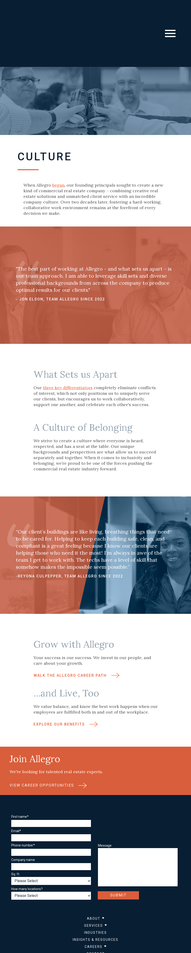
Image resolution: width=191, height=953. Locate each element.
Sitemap (88, 929)
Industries (95, 891)
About (93, 877)
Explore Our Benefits (66, 686)
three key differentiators (68, 349)
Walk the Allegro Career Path (77, 637)
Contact (95, 912)
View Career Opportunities (48, 747)
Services (93, 884)
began (58, 143)
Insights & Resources (95, 898)
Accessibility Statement (120, 929)
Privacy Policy (63, 929)
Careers (93, 905)
